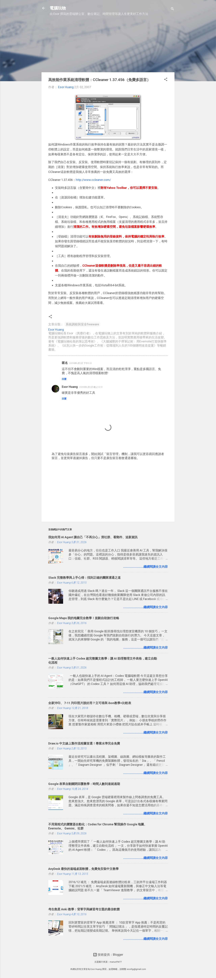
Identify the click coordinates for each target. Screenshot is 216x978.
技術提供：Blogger (108, 954)
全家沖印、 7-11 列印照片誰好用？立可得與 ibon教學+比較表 (89, 703)
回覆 (64, 379)
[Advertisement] (108, 46)
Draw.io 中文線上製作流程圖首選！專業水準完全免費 (84, 743)
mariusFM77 (116, 962)
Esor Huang (70, 386)
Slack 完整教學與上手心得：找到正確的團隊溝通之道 (84, 577)
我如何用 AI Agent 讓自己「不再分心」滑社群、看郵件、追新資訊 (93, 537)
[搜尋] (172, 9)
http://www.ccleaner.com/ (93, 180)
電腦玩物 (58, 8)
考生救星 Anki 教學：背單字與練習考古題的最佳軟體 (84, 909)
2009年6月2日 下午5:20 (80, 363)
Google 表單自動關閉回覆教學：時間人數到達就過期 (84, 784)
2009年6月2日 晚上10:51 (91, 387)
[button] (166, 79)
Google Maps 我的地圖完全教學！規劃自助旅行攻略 (83, 618)
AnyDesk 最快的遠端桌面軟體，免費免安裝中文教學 (83, 869)
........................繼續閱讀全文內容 (145, 566)
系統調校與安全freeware (82, 324)
